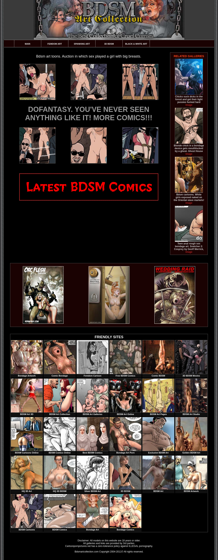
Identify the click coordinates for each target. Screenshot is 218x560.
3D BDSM (109, 44)
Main (27, 44)
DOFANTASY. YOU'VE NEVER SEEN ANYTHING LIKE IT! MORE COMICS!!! (88, 113)
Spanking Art (82, 44)
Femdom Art (55, 44)
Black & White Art (136, 44)
